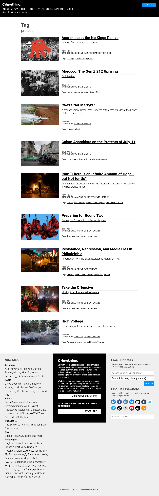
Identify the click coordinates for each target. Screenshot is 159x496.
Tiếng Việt (17, 473)
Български (15, 454)
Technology (11, 376)
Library (14, 9)
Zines (8, 383)
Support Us (149, 5)
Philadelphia (72, 274)
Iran (103, 202)
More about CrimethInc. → (86, 396)
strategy (93, 236)
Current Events (82, 53)
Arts (7, 368)
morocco (71, 92)
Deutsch (37, 443)
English (9, 443)
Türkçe (36, 458)
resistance (78, 202)
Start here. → (92, 411)
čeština (9, 458)
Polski (18, 450)
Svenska (40, 465)
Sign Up (149, 384)
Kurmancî (10, 476)
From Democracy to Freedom (21, 402)
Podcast (9, 420)
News (94, 269)
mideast (91, 92)
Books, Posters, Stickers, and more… (24, 435)
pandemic (109, 202)
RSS (15, 365)
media (81, 274)
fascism (93, 159)
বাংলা (32, 465)
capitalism (88, 202)
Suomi (37, 450)
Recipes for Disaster (29, 409)
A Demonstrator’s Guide (31, 376)
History (105, 197)
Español (18, 443)
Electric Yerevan (97, 342)
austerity (97, 202)
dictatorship (84, 159)
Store (41, 9)
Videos (8, 387)
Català (27, 473)
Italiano (28, 443)
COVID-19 (118, 202)
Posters (27, 383)
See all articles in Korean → (16, 12)
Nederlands (20, 461)
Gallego (41, 473)
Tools (22, 9)
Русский (9, 450)
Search (49, 9)
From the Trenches (101, 53)
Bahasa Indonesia (37, 454)
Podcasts (32, 9)
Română (15, 465)
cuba (69, 159)
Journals (16, 383)
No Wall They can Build (34, 424)
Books (5, 9)
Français (9, 446)
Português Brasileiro (26, 446)
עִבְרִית (16, 469)
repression (89, 274)
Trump (70, 236)
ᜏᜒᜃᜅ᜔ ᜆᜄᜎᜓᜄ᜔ (32, 476)
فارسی (8, 461)
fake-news (98, 274)
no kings (70, 58)
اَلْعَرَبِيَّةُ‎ (24, 465)
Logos (24, 387)
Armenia (70, 342)
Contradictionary (14, 406)
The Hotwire (11, 428)
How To (26, 372)
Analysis (78, 197)
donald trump (81, 58)
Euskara (18, 458)
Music (16, 387)
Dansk (8, 469)
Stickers (36, 383)
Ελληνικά (28, 450)
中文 (24, 454)
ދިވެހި (34, 473)
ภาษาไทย (25, 469)
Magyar (28, 458)
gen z (77, 92)
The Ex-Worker (13, 424)
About (70, 9)
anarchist (79, 342)
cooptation (102, 159)
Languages (60, 9)
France (70, 129)
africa (97, 92)
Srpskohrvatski (35, 461)
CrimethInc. (11, 4)
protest (90, 58)
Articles (9, 365)
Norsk (20, 476)
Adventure (16, 368)
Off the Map (22, 417)
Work (27, 406)
